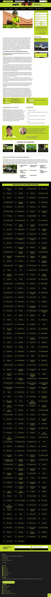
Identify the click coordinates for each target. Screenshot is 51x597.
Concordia (32, 229)
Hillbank (9, 319)
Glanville (32, 288)
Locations (23, 8)
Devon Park (32, 243)
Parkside (20, 428)
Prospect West (44, 437)
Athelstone (21, 197)
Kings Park (32, 342)
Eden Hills (9, 247)
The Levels (44, 500)
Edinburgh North (21, 248)
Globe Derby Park (32, 293)
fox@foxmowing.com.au (7, 560)
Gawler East (32, 279)
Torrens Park (32, 505)
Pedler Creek (44, 428)
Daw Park (44, 238)
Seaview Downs (21, 478)
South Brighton (9, 492)
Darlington (44, 234)
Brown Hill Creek (44, 212)
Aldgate (21, 193)
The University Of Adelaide (9, 506)
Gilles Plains (44, 283)
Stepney (9, 496)
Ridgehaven (21, 446)
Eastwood (44, 243)
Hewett (9, 315)
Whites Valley (44, 527)
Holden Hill (9, 324)
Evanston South (20, 266)
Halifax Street (9, 306)
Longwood (9, 356)
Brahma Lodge (9, 211)
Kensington (44, 333)
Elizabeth (32, 247)
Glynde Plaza (44, 292)
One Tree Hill (9, 414)
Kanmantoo (32, 333)
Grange (44, 297)
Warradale (21, 523)
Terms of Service (40, 31)
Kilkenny (21, 342)
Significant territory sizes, (32, 110)
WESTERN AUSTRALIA (7, 591)
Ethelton (9, 261)
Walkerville (21, 234)
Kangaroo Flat (21, 333)
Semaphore (9, 482)
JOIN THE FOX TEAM (39, 8)
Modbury (9, 378)
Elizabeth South (9, 257)
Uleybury (9, 514)
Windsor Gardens (32, 532)
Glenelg (44, 288)
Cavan (32, 220)
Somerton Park (44, 487)
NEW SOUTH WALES (6, 586)
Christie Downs (21, 225)
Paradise (9, 423)
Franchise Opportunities (19, 1)
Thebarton (21, 505)
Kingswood (9, 347)
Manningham (20, 360)
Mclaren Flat (32, 365)
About (11, 8)
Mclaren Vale (44, 365)
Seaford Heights (9, 474)
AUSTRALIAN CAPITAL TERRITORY (9, 593)
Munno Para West (44, 388)
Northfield (21, 405)
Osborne (21, 414)
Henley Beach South (44, 311)
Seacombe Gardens (21, 469)
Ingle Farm (32, 328)
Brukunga (9, 216)
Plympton (32, 432)
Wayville (44, 523)
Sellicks (32, 478)
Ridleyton (32, 446)
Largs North (21, 351)
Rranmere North (9, 455)
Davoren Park (9, 238)
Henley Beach (32, 310)
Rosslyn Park (20, 450)
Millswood (20, 374)
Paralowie (44, 423)
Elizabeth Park (44, 252)
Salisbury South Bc (20, 465)
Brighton (32, 211)
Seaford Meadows (20, 474)
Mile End (44, 369)
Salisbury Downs (32, 455)
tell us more (42, 33)
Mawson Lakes (9, 365)
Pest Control (5, 571)
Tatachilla (9, 500)
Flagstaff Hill (32, 270)
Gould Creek (32, 297)
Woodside (44, 536)
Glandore (20, 288)
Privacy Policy (43, 30)
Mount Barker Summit (9, 388)
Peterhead (21, 432)
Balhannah (32, 197)
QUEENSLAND (5, 587)
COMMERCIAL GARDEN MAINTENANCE (23, 176)
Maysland (20, 365)
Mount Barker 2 (9, 383)
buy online (40, 578)
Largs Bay (9, 351)
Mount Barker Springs (44, 383)
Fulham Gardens (44, 275)
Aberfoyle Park (9, 189)
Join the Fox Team (41, 55)
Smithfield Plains (21, 487)
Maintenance (5, 574)
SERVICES (16, 8)
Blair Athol (21, 206)
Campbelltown (21, 220)
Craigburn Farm (44, 230)
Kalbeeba (9, 333)
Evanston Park (9, 265)
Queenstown (9, 441)
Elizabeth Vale (21, 256)
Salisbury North (32, 460)
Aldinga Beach (32, 188)
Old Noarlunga (44, 410)
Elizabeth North (32, 252)
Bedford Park (9, 202)
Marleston (44, 360)
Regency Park (32, 441)
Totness (9, 509)
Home (6, 8)
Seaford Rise (32, 473)
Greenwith (21, 301)
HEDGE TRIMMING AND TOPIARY (43, 171)
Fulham (33, 274)
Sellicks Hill (44, 478)
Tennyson (32, 500)
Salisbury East (44, 455)
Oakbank (20, 410)
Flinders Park (44, 270)
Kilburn (9, 342)
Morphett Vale (32, 378)
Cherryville (9, 225)
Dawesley (9, 243)
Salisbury (20, 455)
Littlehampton (44, 351)
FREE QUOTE (30, 8)
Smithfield (9, 487)
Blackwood (9, 206)
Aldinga (32, 193)
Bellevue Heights (21, 202)
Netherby (44, 392)
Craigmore (9, 234)
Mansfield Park (32, 361)
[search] (46, 1)
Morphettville (44, 378)
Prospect (32, 437)
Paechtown (9, 419)
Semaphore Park (21, 483)
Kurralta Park (44, 347)
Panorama (21, 419)
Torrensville (44, 505)
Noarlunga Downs (9, 401)
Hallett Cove (20, 306)
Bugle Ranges (32, 216)
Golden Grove (9, 297)
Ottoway (32, 414)
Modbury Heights (20, 379)
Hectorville (9, 310)
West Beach (9, 527)
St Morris (44, 491)
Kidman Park (44, 337)
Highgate (32, 315)
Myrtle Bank (21, 392)
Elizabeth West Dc (44, 257)
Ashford (9, 197)
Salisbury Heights (20, 460)
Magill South (44, 356)
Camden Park (9, 220)
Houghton (32, 324)
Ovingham (44, 414)
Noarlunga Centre (44, 397)
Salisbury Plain (9, 464)
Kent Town (9, 337)
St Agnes (32, 491)
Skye (44, 482)
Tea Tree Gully (21, 500)
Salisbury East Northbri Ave (9, 460)
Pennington (9, 432)
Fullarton (9, 279)
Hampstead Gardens (32, 306)
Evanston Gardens (44, 261)
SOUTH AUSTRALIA (6, 590)
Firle (21, 270)
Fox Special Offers (8, 1)
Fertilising (5, 568)
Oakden (32, 410)
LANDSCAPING (33, 175)
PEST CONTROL (19, 150)
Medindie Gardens (20, 370)
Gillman (9, 288)
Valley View (9, 518)
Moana (44, 374)
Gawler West (20, 283)
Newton (21, 396)
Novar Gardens (9, 410)
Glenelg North (9, 292)
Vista (44, 518)
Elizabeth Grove (20, 252)
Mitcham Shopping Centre (32, 375)
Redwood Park (21, 441)
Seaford (44, 469)
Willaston (9, 532)
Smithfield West (32, 487)
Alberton (9, 193)
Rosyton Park (32, 450)
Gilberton (32, 283)
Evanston (32, 261)
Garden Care (5, 569)
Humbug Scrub (9, 329)
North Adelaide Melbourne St (32, 402)
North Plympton (9, 406)
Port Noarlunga (44, 433)
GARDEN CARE (31, 150)
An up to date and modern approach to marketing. (36, 123)
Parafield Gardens (32, 424)
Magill (32, 356)
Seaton (44, 473)
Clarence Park (44, 225)
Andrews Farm (44, 193)
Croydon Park (32, 234)
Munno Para (21, 387)
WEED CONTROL (8, 150)
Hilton (32, 319)
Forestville (21, 274)
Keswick (21, 337)
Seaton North (9, 478)
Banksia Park (44, 197)
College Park (20, 229)
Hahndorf (44, 301)
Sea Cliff (44, 464)
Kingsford (44, 342)
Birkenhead (44, 202)
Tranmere (21, 509)
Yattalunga (21, 541)
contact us (12, 77)
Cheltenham (44, 220)
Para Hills (32, 419)
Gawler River (44, 279)
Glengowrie (21, 292)
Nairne (32, 392)
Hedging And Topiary (7, 573)
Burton (44, 216)
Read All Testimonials (31, 137)
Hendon (21, 310)
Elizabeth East (9, 252)
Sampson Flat (32, 464)
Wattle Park (32, 523)
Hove (44, 324)
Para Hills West (44, 419)
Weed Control (5, 570)
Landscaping (5, 575)
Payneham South (32, 428)
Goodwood (21, 297)
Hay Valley (44, 306)
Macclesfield (21, 356)
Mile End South (9, 374)
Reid (44, 441)
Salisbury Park (44, 459)
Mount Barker (21, 383)
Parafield (20, 423)
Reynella (9, 446)
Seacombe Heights (32, 469)
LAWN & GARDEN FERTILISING (33, 166)
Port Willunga (20, 437)
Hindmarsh (44, 319)
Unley (20, 514)
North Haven (44, 401)
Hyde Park (21, 328)
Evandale (20, 261)
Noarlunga (32, 396)
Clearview (9, 229)
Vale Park (44, 514)
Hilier (44, 315)
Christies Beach (32, 225)
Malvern (9, 360)
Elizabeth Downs (44, 248)
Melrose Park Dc (32, 370)
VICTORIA (5, 589)
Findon (9, 270)
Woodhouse (32, 536)
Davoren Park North (20, 239)
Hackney (32, 301)
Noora (20, 401)
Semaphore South (32, 483)
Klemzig (21, 347)
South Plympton (20, 492)
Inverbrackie (44, 328)
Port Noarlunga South (9, 438)
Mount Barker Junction (32, 383)
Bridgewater (20, 211)
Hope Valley (21, 324)
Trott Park (44, 509)
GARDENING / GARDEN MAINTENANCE (43, 166)
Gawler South (9, 283)
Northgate (32, 405)
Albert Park (44, 188)
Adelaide (20, 188)
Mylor (9, 392)
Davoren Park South (32, 239)
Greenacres (9, 301)
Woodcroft (21, 536)
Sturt (20, 496)
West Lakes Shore (32, 528)
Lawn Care (5, 567)
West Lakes (21, 527)
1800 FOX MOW (5, 558)
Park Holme (9, 428)
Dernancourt (20, 243)
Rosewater (9, 450)
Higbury (21, 315)
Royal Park (44, 450)
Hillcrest (21, 319)
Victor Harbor (32, 518)
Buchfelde (21, 216)
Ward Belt (9, 523)
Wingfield (44, 532)
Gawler (21, 279)
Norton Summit (44, 406)
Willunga (20, 532)
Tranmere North (32, 510)
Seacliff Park (9, 469)
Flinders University (9, 275)
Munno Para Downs (32, 388)
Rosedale (44, 446)
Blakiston (44, 206)
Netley (9, 396)
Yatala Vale (9, 541)
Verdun (21, 518)
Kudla (32, 347)
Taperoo (44, 496)
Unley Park (32, 514)
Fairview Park (32, 265)
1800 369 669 (32, 1)
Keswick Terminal (32, 338)
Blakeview (32, 206)
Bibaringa (32, 202)
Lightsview (32, 351)
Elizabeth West (32, 257)
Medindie (9, 369)
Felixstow (44, 265)
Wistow (9, 536)
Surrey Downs (32, 496)
